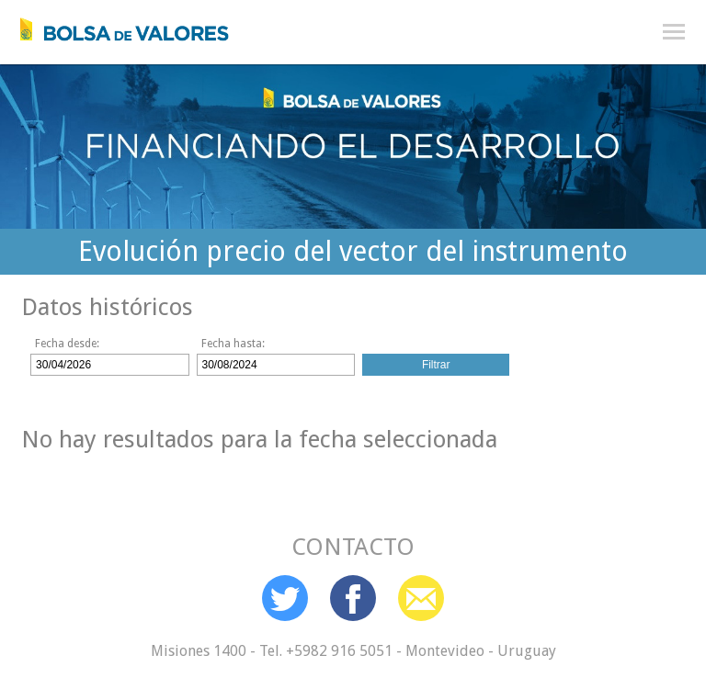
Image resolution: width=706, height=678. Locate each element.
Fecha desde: (67, 343)
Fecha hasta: (233, 343)
